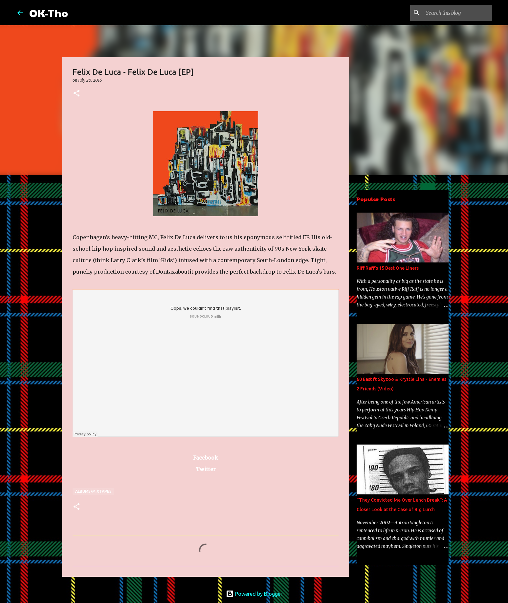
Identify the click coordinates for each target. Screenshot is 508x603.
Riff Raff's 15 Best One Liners (388, 268)
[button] (76, 93)
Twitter (206, 469)
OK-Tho (48, 12)
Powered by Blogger (254, 594)
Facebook (205, 457)
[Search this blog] (457, 13)
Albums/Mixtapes (93, 491)
